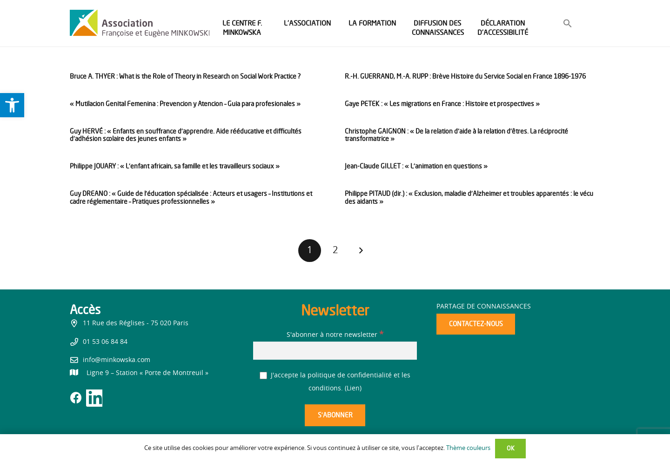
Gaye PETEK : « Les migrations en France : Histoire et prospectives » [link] (442, 103)
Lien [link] (353, 388)
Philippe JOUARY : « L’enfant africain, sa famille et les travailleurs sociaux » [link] (175, 166)
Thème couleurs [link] (468, 448)
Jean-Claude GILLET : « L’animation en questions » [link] (416, 166)
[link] (12, 105)
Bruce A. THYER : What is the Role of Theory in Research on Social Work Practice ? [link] (185, 76)
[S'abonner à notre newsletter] (335, 351)
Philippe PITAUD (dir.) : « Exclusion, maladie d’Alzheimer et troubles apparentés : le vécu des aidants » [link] (469, 197)
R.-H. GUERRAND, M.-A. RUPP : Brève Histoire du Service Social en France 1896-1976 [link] (465, 76)
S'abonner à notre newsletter (335, 335)
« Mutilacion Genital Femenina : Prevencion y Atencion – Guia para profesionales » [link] (185, 103)
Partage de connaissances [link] (483, 306)
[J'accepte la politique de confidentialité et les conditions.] (264, 376)
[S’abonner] (335, 415)
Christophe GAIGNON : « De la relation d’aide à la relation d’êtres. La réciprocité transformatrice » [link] (456, 135)
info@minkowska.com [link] (116, 360)
